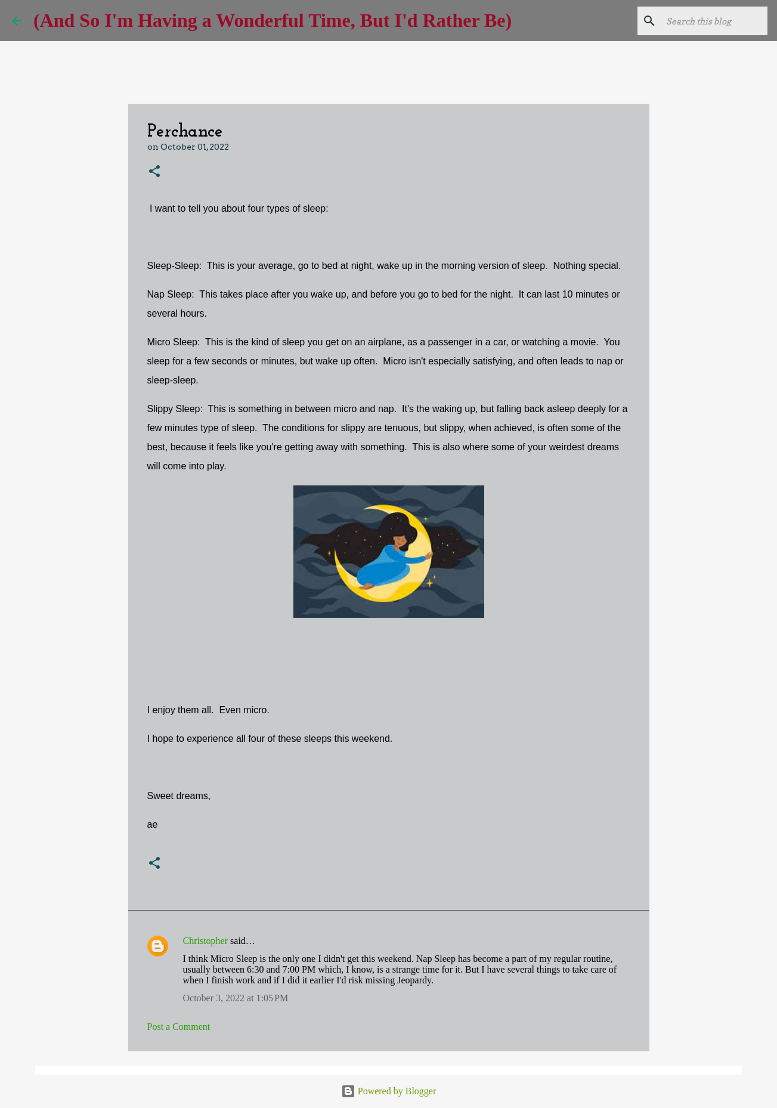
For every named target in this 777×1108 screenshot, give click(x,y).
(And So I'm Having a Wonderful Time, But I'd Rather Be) (272, 20)
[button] (154, 172)
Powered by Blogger (389, 1091)
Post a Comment (178, 1027)
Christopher (205, 941)
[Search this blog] (704, 21)
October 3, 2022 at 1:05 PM (236, 998)
